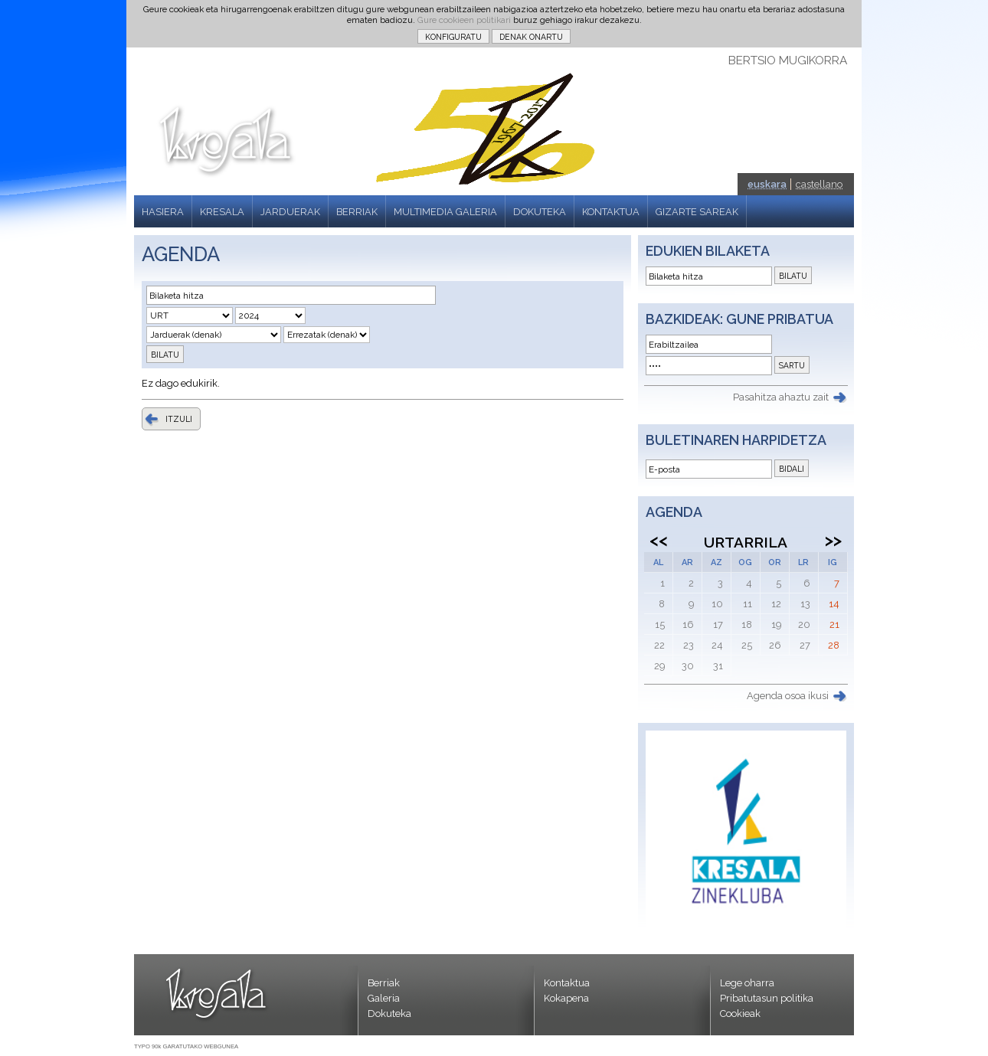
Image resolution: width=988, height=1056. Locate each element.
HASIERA (163, 211)
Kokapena (566, 998)
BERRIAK (357, 211)
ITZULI (178, 418)
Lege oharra (747, 983)
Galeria (384, 998)
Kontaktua (567, 983)
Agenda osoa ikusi (788, 695)
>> (833, 540)
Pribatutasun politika (766, 998)
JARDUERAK (290, 211)
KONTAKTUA (611, 211)
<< (658, 540)
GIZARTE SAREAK (697, 211)
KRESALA (222, 211)
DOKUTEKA (539, 211)
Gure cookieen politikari (464, 20)
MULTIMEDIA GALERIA (445, 211)
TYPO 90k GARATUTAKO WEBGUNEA (186, 1046)
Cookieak (740, 1013)
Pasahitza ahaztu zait (781, 397)
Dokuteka (389, 1013)
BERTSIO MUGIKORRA (787, 60)
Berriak (384, 983)
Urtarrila (745, 542)
